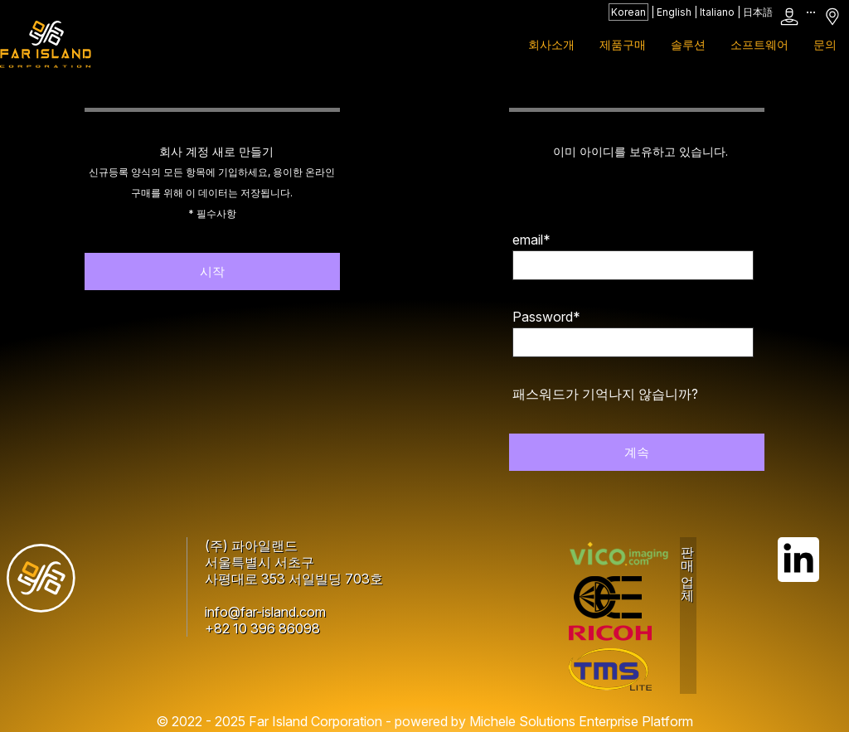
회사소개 (551, 44)
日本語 (758, 12)
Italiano (717, 12)
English (674, 12)
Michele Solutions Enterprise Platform (581, 721)
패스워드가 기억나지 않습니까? (605, 393)
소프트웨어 (759, 44)
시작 (212, 271)
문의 (825, 44)
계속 (636, 452)
